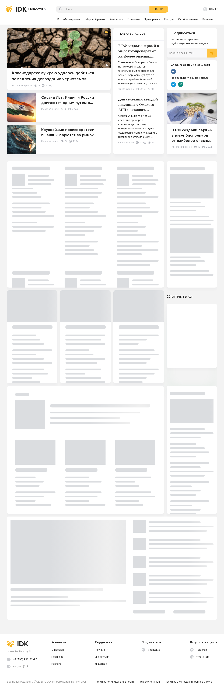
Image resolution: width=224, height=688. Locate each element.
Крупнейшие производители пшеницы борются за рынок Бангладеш (67, 135)
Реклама (56, 663)
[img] (9, 9)
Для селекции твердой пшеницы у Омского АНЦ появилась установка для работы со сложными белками (138, 110)
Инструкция (102, 656)
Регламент (101, 649)
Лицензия (101, 663)
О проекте (58, 649)
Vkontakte (151, 650)
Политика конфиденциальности (114, 681)
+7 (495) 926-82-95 (25, 659)
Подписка (57, 656)
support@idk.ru (22, 666)
